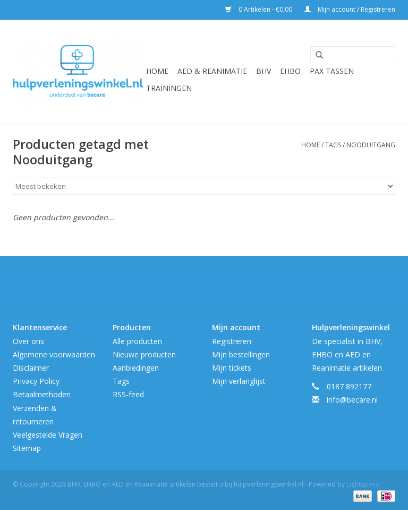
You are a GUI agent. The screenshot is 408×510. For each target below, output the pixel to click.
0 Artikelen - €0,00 (259, 9)
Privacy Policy (36, 381)
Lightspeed (363, 484)
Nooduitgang (370, 144)
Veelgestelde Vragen (47, 435)
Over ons (28, 341)
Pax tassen (332, 71)
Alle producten (137, 341)
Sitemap (27, 448)
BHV (263, 71)
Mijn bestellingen (241, 354)
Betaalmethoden (42, 394)
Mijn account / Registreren (349, 9)
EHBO (290, 71)
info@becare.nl (352, 400)
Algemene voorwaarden (54, 354)
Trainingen (169, 88)
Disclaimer (31, 368)
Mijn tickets (231, 368)
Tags (333, 144)
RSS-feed (128, 394)
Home (157, 71)
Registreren (231, 341)
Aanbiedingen (136, 368)
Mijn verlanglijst (239, 381)
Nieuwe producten (144, 354)
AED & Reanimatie (212, 71)
